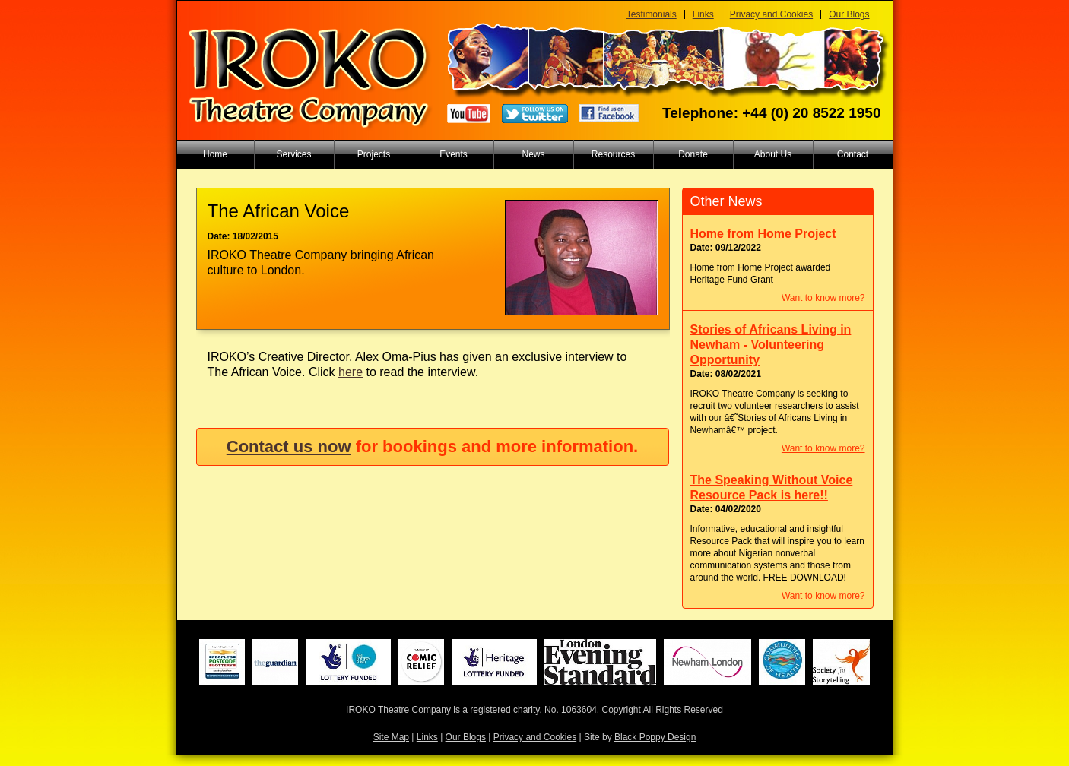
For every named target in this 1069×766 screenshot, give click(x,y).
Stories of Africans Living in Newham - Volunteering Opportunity (771, 344)
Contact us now (289, 446)
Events (453, 154)
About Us (772, 154)
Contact (852, 154)
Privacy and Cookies (771, 14)
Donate (693, 154)
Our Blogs (849, 14)
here (350, 372)
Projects (373, 154)
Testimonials (651, 14)
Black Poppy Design (655, 737)
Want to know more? (823, 298)
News (533, 154)
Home (215, 154)
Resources (613, 154)
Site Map (391, 737)
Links (703, 14)
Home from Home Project (763, 233)
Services (293, 154)
